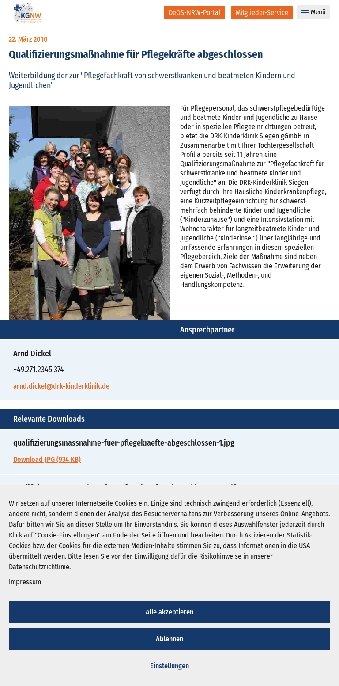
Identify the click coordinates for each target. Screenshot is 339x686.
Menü (313, 12)
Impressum (25, 582)
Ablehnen (169, 639)
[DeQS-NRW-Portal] (194, 12)
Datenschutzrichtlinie (39, 567)
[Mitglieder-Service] (262, 12)
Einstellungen (169, 666)
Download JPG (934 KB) (47, 459)
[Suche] (151, 12)
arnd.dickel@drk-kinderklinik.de (61, 386)
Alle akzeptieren (169, 612)
